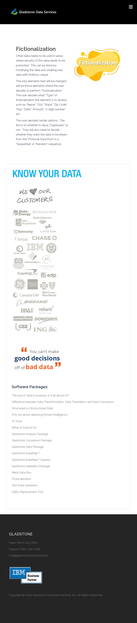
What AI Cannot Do (24, 427)
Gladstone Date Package (28, 446)
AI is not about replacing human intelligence (39, 414)
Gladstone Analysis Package (30, 434)
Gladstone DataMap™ (26, 453)
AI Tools (17, 421)
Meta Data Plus (21, 472)
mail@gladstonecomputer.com (28, 555)
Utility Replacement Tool (27, 492)
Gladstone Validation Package (31, 466)
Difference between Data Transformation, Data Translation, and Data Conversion (63, 402)
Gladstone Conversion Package (32, 440)
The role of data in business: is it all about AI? (40, 395)
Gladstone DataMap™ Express (31, 459)
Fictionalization (21, 479)
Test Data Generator (25, 485)
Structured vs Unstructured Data (32, 408)
